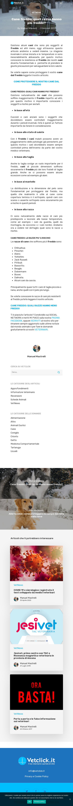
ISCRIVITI (36, 320)
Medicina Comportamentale (25, 443)
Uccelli (14, 451)
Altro (13, 421)
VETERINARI (41, 329)
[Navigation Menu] (61, 3)
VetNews (36, 12)
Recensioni (16, 396)
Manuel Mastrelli (29, 28)
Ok (29, 801)
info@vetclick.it (37, 771)
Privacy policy (39, 801)
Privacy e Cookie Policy (36, 776)
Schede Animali (18, 399)
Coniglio (15, 432)
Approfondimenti (19, 388)
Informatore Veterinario (23, 392)
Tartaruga (16, 447)
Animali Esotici (18, 425)
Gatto (14, 440)
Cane (13, 429)
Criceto (14, 436)
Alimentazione (18, 418)
